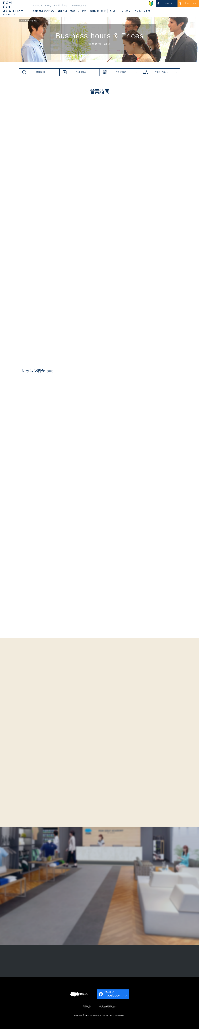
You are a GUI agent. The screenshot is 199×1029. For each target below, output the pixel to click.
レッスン (126, 11)
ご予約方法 (120, 72)
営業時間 (40, 72)
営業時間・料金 (98, 11)
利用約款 (86, 1006)
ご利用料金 (80, 72)
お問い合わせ (62, 5)
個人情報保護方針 (108, 1006)
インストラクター (143, 11)
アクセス (38, 5)
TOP (21, 21)
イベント (113, 11)
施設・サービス (78, 11)
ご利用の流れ (161, 72)
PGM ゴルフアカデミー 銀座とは (50, 11)
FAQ (49, 5)
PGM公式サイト (79, 5)
